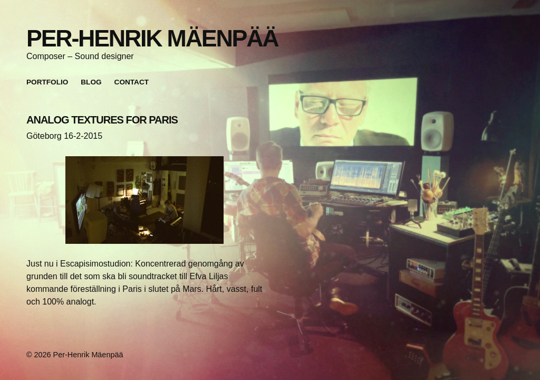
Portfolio (47, 82)
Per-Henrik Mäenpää (152, 38)
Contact (131, 82)
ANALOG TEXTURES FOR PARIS (102, 120)
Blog (91, 82)
